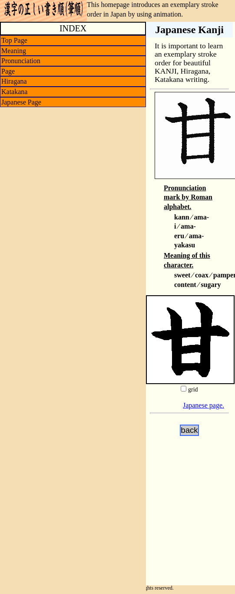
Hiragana (14, 81)
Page (8, 71)
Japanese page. (203, 405)
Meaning (13, 50)
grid (193, 389)
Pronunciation (20, 60)
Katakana (14, 91)
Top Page (14, 40)
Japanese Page (21, 102)
